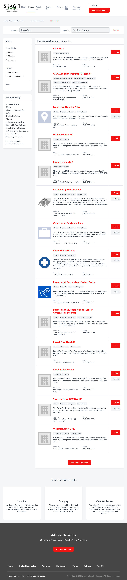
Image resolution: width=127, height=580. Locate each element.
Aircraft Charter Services (15, 128)
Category (14, 30)
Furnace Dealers (12, 134)
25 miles (11, 52)
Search (31, 7)
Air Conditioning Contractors (17, 131)
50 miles (11, 56)
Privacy (87, 566)
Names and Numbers (35, 576)
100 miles (11, 60)
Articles (60, 7)
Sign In (94, 5)
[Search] (115, 29)
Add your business (77, 8)
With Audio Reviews (16, 76)
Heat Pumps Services (14, 137)
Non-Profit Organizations (15, 125)
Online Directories (27, 566)
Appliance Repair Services (16, 144)
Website (117, 117)
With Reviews (13, 72)
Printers (9, 119)
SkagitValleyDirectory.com (14, 21)
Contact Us (48, 8)
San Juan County (37, 21)
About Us (38, 8)
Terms (75, 566)
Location (67, 30)
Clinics (8, 107)
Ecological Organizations (15, 122)
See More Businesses (79, 463)
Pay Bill (66, 8)
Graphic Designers (13, 116)
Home (23, 7)
